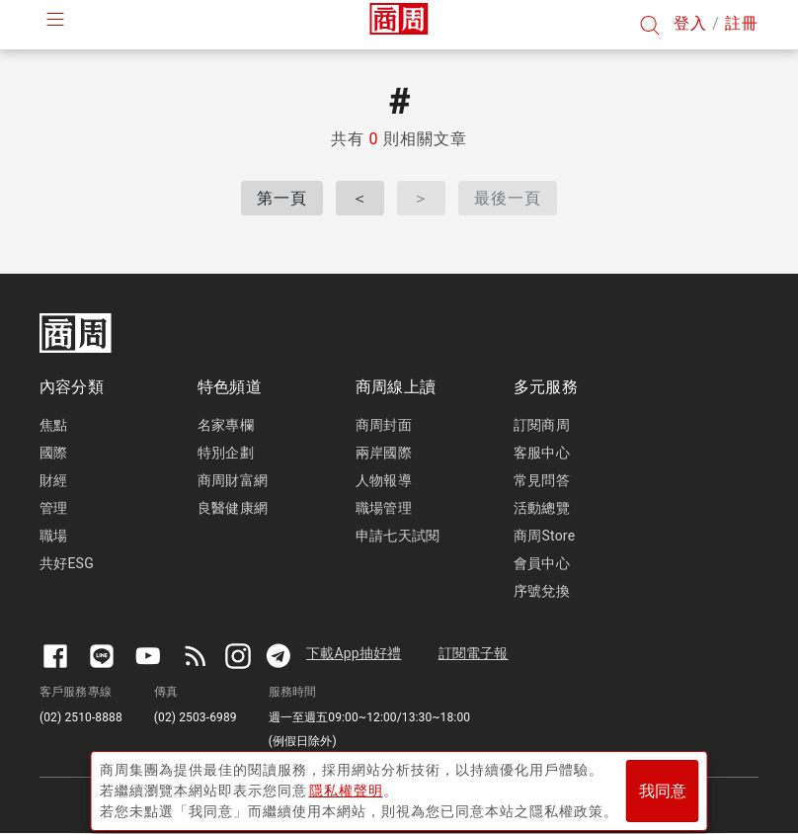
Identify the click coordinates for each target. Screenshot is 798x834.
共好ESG (67, 563)
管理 (53, 508)
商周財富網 (233, 480)
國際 (53, 452)
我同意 (662, 786)
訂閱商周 (542, 425)
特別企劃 (226, 452)
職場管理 (384, 508)
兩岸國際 (384, 452)
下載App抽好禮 (354, 653)
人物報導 (384, 480)
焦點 (53, 425)
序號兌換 (542, 591)
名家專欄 (226, 425)
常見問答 (542, 480)
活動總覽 (542, 508)
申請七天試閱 (397, 535)
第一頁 (282, 198)
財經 (53, 480)
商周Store (544, 535)
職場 (53, 535)
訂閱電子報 (474, 653)
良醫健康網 (233, 508)
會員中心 (542, 563)
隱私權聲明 (346, 785)
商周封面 (384, 425)
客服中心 (542, 452)
